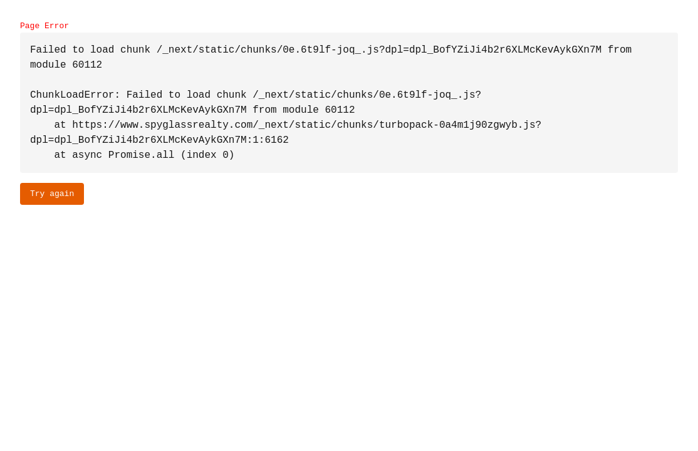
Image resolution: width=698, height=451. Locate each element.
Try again (52, 193)
